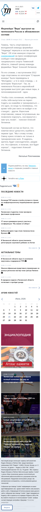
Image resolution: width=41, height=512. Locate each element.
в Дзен (21, 178)
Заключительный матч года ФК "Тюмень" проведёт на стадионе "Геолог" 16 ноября (20, 443)
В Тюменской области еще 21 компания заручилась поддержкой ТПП (17, 260)
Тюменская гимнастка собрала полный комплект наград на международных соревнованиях (20, 378)
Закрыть (7, 507)
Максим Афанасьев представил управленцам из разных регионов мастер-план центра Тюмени (20, 269)
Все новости (33, 248)
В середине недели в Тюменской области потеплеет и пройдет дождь (17, 281)
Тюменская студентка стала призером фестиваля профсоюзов (16, 213)
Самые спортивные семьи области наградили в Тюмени (20, 420)
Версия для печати (31, 39)
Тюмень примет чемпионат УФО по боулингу (20, 398)
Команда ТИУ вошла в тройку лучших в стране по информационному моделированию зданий (20, 201)
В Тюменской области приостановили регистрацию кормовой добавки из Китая (18, 241)
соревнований (8, 56)
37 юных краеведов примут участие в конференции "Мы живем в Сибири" (16, 222)
